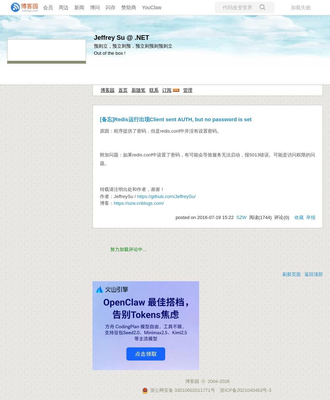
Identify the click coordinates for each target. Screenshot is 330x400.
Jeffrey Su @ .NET (121, 37)
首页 (123, 90)
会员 (48, 7)
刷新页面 (291, 274)
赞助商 (128, 7)
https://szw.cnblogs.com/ (139, 203)
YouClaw (151, 7)
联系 (154, 90)
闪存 (111, 7)
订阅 (166, 90)
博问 (95, 7)
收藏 (299, 217)
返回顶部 (313, 274)
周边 (64, 7)
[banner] (21, 7)
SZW (241, 217)
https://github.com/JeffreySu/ (166, 196)
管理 (187, 90)
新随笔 (138, 90)
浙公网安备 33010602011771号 (178, 390)
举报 (310, 217)
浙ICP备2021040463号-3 (245, 390)
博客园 (108, 90)
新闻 (79, 7)
